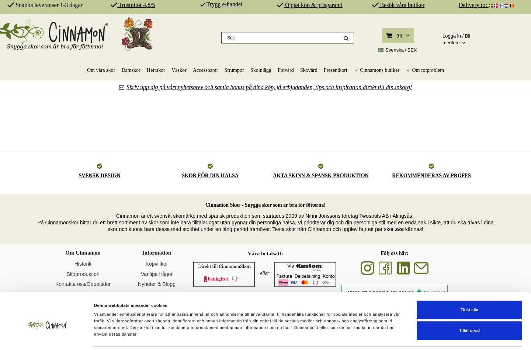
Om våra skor (101, 70)
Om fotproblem (428, 70)
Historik (83, 264)
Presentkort (335, 70)
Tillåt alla (469, 286)
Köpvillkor (157, 264)
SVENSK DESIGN (99, 175)
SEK (397, 50)
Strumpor (234, 70)
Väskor (178, 70)
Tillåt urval (469, 307)
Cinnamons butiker (379, 70)
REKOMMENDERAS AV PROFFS (431, 175)
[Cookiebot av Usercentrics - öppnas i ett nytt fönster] (47, 337)
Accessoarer (205, 70)
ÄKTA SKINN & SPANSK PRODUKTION (320, 175)
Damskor (130, 70)
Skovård (308, 70)
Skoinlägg (260, 70)
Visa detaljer (343, 337)
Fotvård (286, 70)
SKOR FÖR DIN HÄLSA (210, 175)
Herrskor (156, 70)
